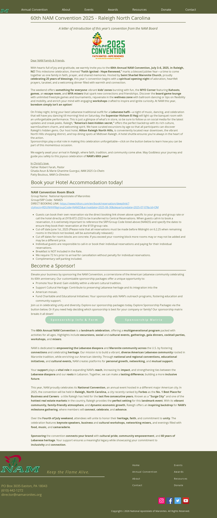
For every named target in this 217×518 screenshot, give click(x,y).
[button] (113, 9)
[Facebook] (169, 500)
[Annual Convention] (147, 471)
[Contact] (145, 485)
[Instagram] (161, 500)
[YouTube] (186, 500)
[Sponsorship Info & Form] (74, 320)
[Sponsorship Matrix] (144, 320)
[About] (145, 478)
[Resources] (187, 478)
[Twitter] (178, 500)
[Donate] (187, 485)
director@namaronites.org (21, 494)
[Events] (187, 465)
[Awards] (187, 471)
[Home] (145, 465)
